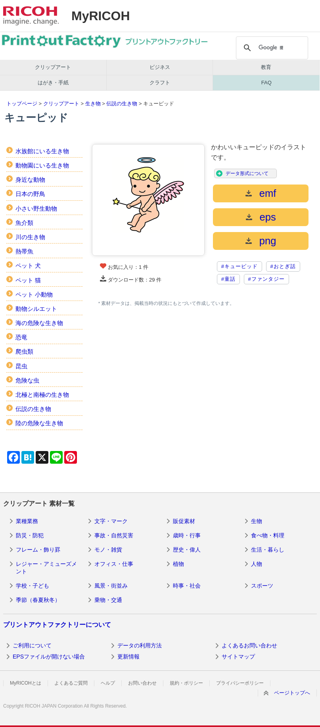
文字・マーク (111, 521)
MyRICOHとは (25, 683)
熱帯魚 (24, 251)
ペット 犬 (28, 265)
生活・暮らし (267, 549)
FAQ (266, 83)
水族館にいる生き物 (42, 151)
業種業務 (27, 521)
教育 (266, 67)
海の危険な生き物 (39, 323)
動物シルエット (36, 308)
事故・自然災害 (113, 535)
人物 (256, 564)
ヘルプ (108, 683)
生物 (256, 521)
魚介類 (24, 222)
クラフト (159, 83)
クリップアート (53, 67)
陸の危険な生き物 (39, 423)
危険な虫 (27, 380)
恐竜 (21, 337)
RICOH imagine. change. (31, 15)
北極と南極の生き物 (42, 394)
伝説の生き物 (121, 104)
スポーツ (262, 585)
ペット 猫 (28, 280)
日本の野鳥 (30, 193)
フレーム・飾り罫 (38, 549)
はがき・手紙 (53, 83)
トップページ (21, 104)
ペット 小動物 (34, 294)
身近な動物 (30, 179)
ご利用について (32, 645)
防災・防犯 (30, 535)
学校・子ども (32, 585)
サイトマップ (238, 656)
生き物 (93, 104)
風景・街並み (111, 585)
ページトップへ (292, 693)
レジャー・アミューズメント (46, 568)
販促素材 (184, 521)
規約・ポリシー (186, 683)
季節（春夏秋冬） (38, 600)
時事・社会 (187, 585)
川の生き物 (30, 237)
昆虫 (21, 366)
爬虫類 (24, 351)
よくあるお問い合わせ (249, 645)
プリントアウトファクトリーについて (57, 624)
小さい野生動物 (36, 208)
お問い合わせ (142, 683)
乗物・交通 (108, 600)
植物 (178, 564)
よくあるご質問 (71, 683)
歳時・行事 (187, 535)
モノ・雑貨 (108, 549)
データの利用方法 (139, 645)
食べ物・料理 (267, 535)
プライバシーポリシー (240, 683)
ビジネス (159, 67)
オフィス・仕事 (113, 564)
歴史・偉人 (187, 549)
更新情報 (128, 656)
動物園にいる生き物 (42, 165)
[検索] (271, 48)
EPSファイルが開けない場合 (49, 656)
